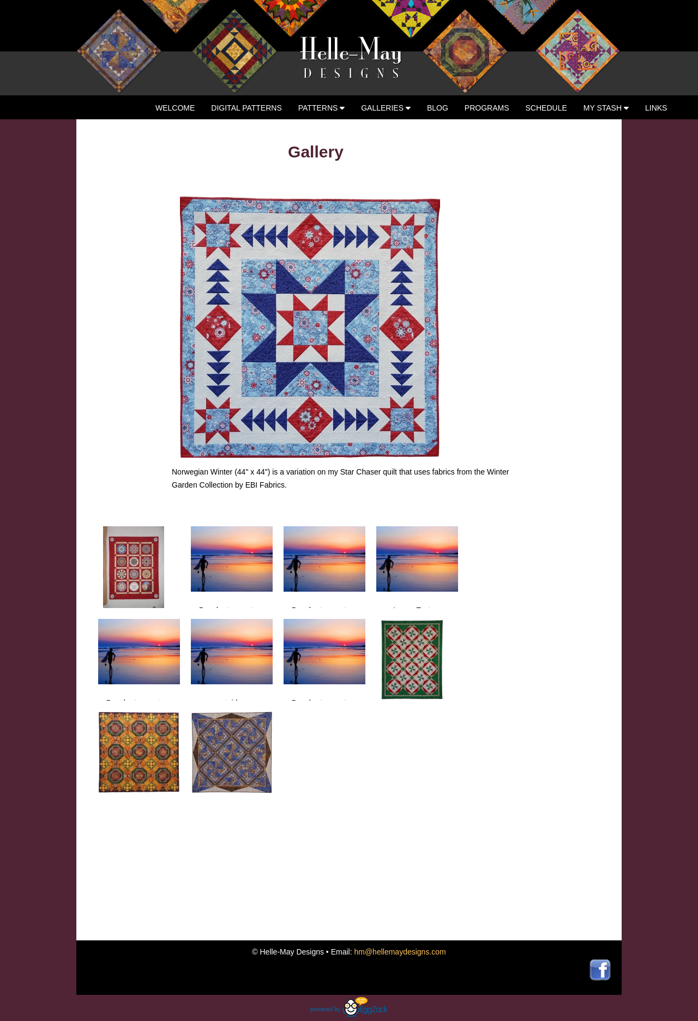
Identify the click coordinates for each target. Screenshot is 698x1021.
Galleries (386, 108)
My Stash (606, 108)
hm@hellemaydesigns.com (400, 951)
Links (656, 108)
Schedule (546, 108)
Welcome (175, 108)
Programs (487, 108)
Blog (437, 108)
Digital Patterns (246, 108)
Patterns (321, 108)
